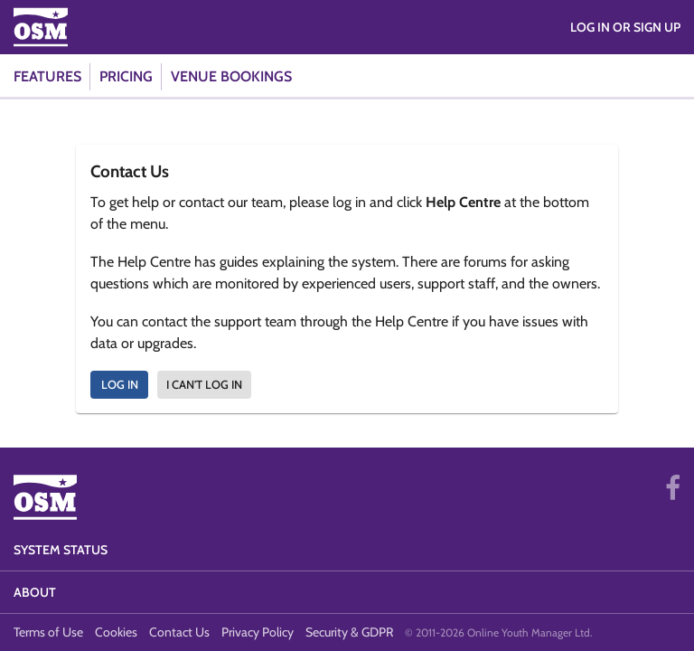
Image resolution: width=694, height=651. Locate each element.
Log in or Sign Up (625, 27)
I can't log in (204, 384)
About (35, 592)
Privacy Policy (257, 632)
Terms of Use (48, 632)
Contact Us (179, 632)
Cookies (116, 632)
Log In (119, 384)
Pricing (126, 76)
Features (47, 76)
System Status (61, 550)
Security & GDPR (349, 632)
